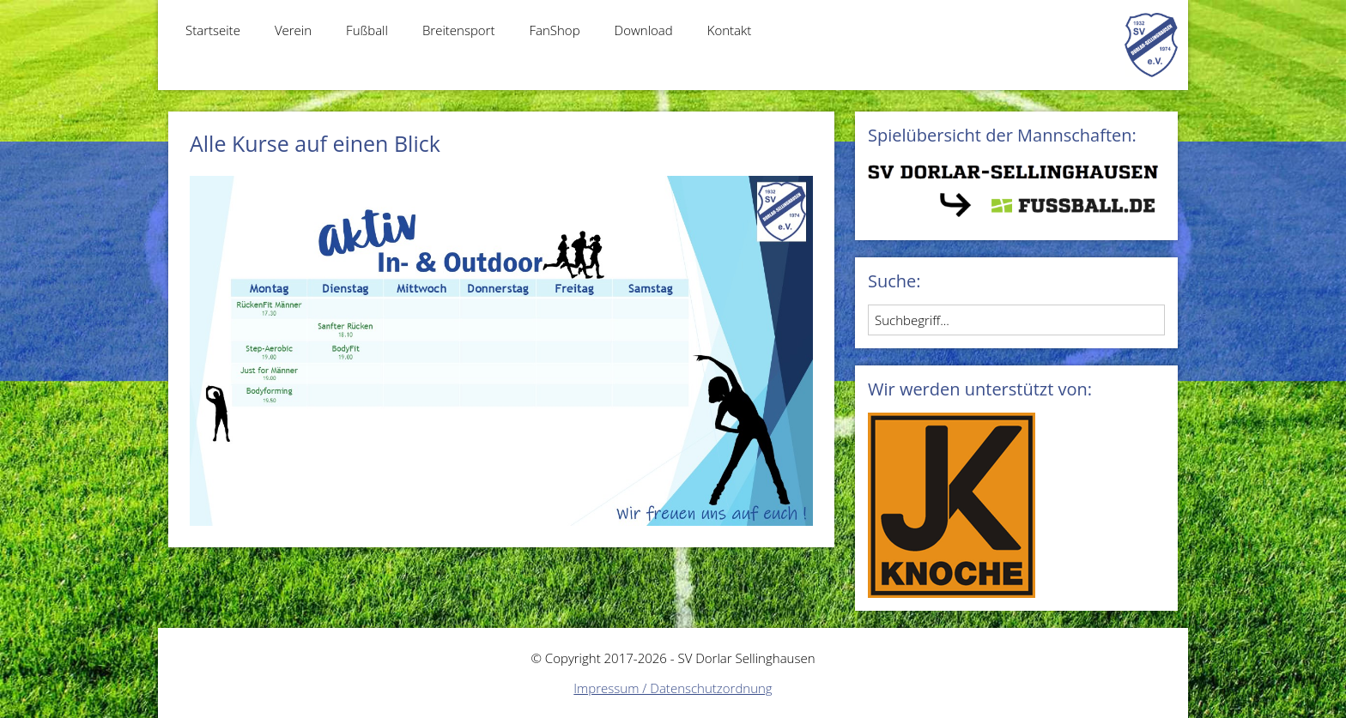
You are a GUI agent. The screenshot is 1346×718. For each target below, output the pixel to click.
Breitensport (458, 30)
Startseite (212, 30)
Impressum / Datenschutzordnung (672, 688)
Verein (293, 30)
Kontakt (729, 30)
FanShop (554, 30)
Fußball (367, 30)
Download (644, 30)
